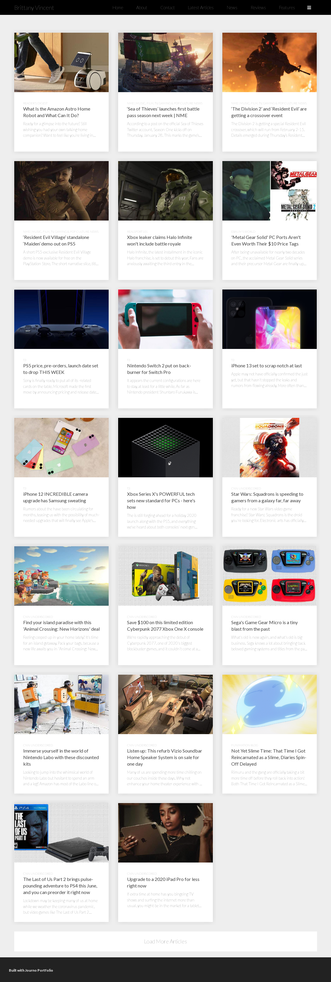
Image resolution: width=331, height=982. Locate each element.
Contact (167, 7)
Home (118, 7)
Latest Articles (201, 7)
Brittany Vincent (34, 7)
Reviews (258, 7)
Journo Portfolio (39, 970)
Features (287, 7)
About (141, 7)
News (232, 7)
